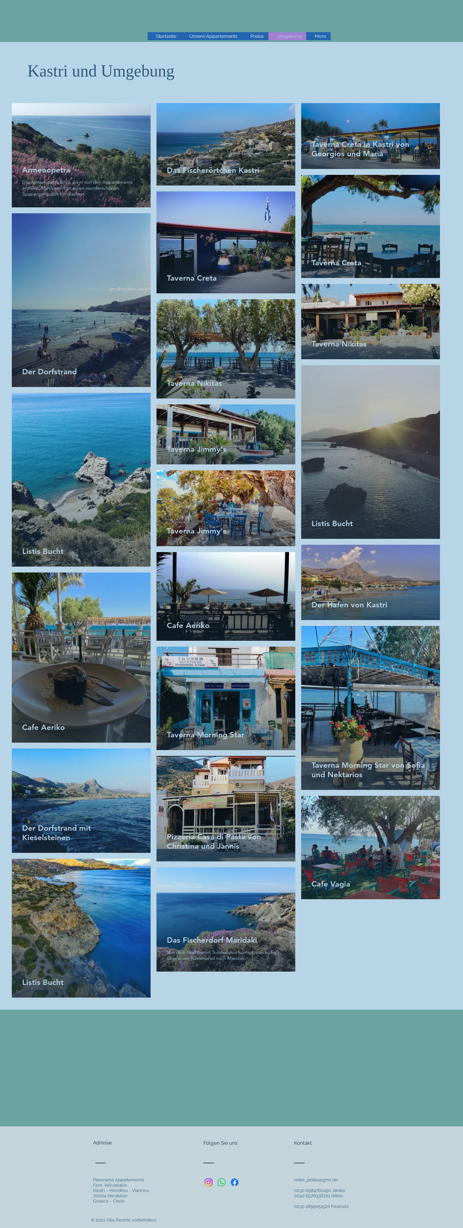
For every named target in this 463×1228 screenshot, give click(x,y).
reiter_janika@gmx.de (316, 1180)
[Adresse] (115, 1143)
